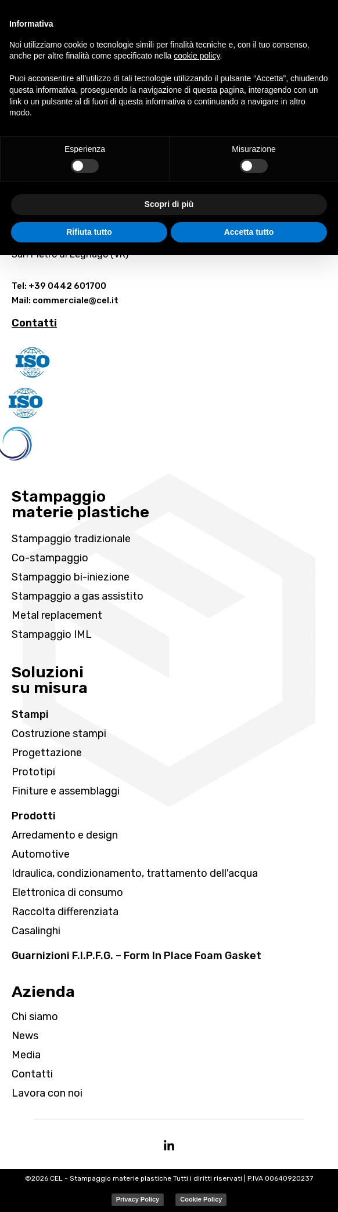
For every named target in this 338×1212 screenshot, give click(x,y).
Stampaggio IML (52, 634)
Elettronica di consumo (67, 892)
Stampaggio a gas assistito (77, 596)
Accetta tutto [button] (249, 232)
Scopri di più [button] (169, 204)
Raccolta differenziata (65, 911)
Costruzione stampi (59, 733)
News (25, 1035)
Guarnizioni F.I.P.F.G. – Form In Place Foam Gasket (136, 955)
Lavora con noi (47, 1093)
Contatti (32, 1074)
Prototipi (33, 771)
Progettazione (47, 752)
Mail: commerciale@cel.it (65, 300)
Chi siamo (35, 1016)
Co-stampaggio (50, 557)
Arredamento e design (65, 835)
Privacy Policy (138, 1199)
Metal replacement (57, 615)
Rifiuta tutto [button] (89, 232)
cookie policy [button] (197, 55)
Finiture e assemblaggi (66, 791)
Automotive (41, 854)
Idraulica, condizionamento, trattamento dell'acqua (135, 873)
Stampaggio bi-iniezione (71, 577)
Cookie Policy (201, 1199)
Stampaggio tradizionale (71, 538)
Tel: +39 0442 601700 (59, 286)
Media (26, 1054)
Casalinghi (36, 930)
